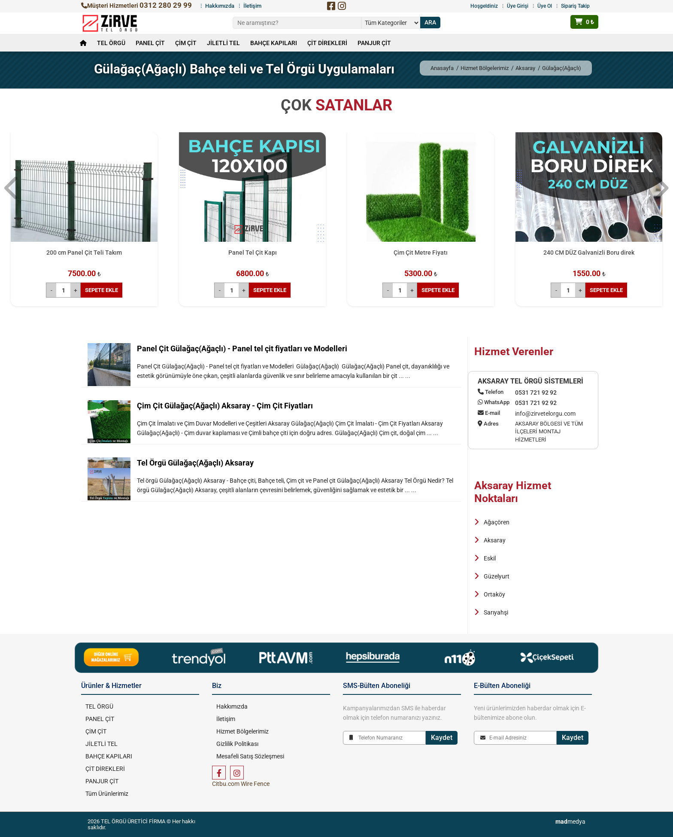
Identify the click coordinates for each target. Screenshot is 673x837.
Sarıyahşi (496, 612)
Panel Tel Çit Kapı (252, 252)
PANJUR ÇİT (374, 43)
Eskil (490, 558)
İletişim (252, 6)
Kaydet (441, 738)
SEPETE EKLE (101, 290)
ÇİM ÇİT (186, 43)
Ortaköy (494, 594)
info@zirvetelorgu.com (545, 413)
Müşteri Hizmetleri (136, 5)
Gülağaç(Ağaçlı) (561, 68)
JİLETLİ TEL (223, 43)
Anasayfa (442, 68)
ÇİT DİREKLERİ (327, 43)
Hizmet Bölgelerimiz (485, 68)
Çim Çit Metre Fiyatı (421, 252)
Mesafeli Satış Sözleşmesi (250, 756)
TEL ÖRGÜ (111, 43)
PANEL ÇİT (150, 43)
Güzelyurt (496, 576)
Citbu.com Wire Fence (241, 783)
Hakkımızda (219, 6)
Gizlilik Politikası (237, 744)
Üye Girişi (517, 6)
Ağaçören (496, 522)
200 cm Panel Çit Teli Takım (84, 252)
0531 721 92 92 (536, 392)
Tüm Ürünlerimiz (106, 794)
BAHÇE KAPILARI (273, 43)
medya (570, 821)
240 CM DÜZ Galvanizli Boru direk (588, 252)
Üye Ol (544, 6)
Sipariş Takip (575, 6)
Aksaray (525, 68)
